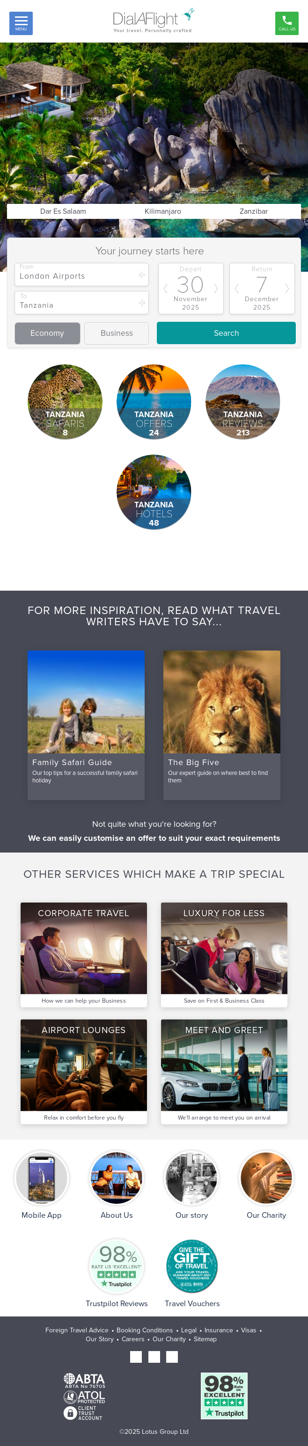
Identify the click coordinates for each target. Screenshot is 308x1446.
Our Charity (169, 1339)
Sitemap (205, 1339)
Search (226, 333)
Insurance (219, 1330)
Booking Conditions (145, 1330)
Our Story (100, 1339)
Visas (249, 1330)
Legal (189, 1330)
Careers (133, 1339)
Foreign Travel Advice (77, 1330)
